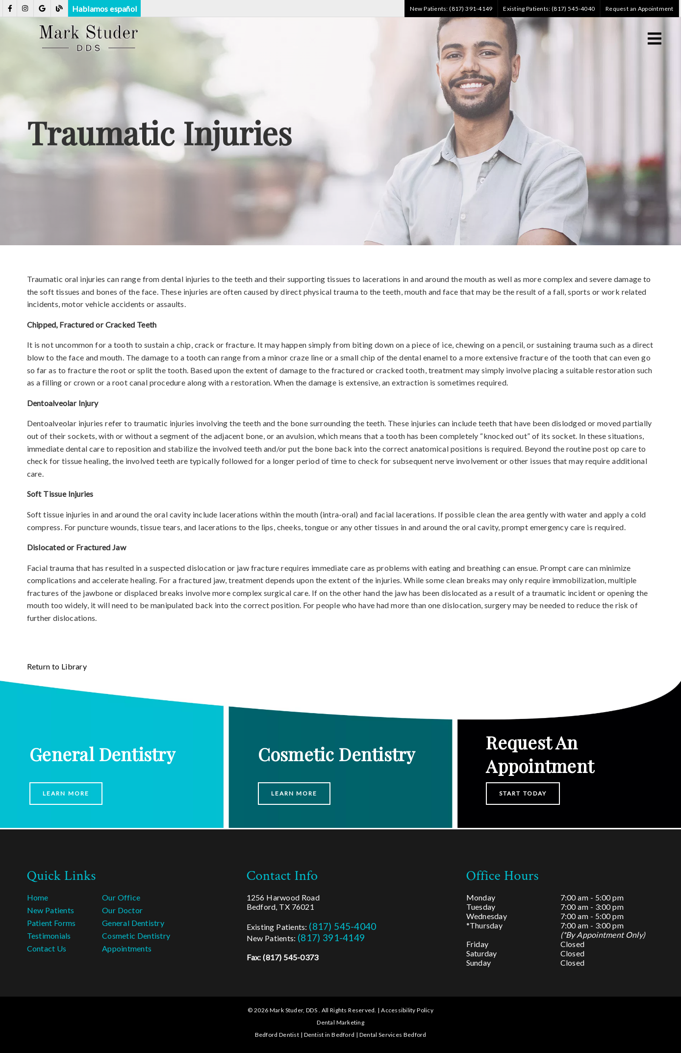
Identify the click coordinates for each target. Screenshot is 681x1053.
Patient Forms (51, 922)
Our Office (121, 897)
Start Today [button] (523, 793)
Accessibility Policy (407, 1010)
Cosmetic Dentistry (136, 935)
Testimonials (49, 935)
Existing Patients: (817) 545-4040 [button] (549, 8)
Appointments (126, 948)
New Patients (51, 910)
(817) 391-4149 (331, 937)
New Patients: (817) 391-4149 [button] (451, 8)
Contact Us (47, 948)
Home (38, 897)
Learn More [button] (66, 793)
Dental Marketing (340, 1022)
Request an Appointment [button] (639, 8)
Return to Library (57, 666)
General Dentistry (133, 922)
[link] (10, 8)
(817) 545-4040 (342, 926)
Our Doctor (122, 910)
